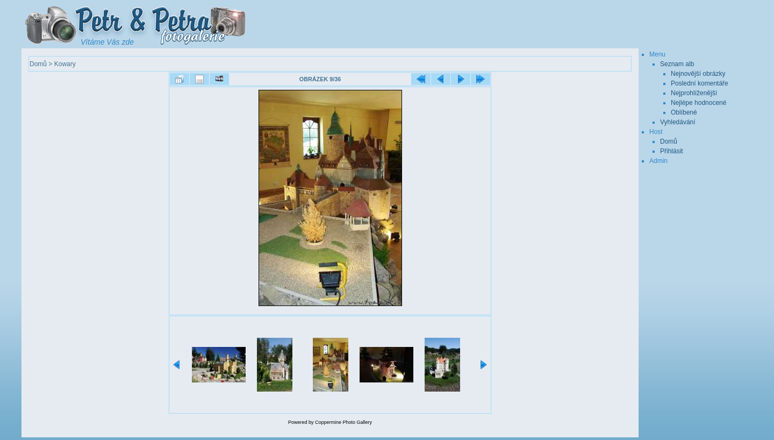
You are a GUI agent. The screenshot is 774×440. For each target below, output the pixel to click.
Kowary (65, 64)
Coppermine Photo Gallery (343, 422)
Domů (38, 64)
